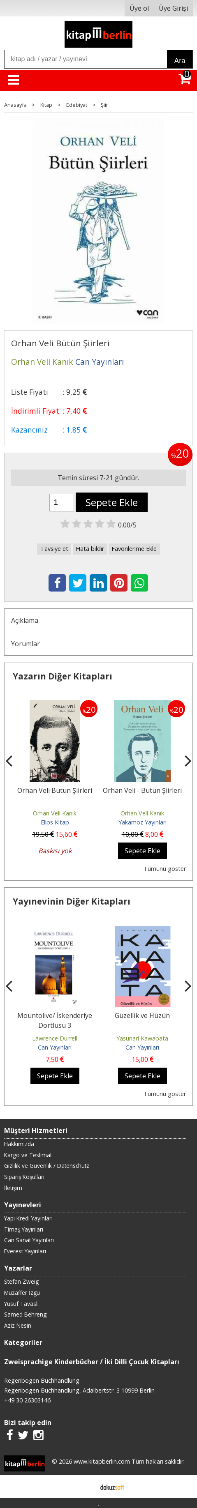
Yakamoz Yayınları (142, 822)
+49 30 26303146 (27, 1400)
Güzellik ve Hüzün (142, 1015)
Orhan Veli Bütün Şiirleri (54, 790)
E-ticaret (85, 1486)
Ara (179, 61)
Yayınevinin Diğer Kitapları (71, 901)
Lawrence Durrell (54, 1038)
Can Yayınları (55, 1047)
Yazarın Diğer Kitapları (62, 676)
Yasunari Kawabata (142, 1038)
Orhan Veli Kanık (54, 813)
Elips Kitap (55, 822)
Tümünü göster (165, 869)
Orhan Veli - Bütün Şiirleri (142, 790)
